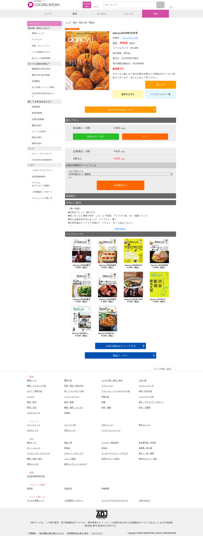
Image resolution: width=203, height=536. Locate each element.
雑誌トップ (31, 442)
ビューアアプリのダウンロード (115, 500)
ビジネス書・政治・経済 (112, 380)
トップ (47, 13)
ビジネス (101, 13)
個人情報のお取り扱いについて (51, 533)
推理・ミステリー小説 (36, 386)
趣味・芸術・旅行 (34, 459)
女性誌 (104, 448)
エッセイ (31, 397)
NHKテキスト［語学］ (111, 459)
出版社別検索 (38, 119)
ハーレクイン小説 (146, 397)
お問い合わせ (144, 500)
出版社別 (68, 488)
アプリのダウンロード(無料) (41, 184)
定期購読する (120, 185)
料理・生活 (31, 407)
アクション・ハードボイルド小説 (116, 391)
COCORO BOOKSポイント (43, 94)
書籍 (74, 13)
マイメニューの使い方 (42, 198)
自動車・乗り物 (145, 448)
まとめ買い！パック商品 (43, 87)
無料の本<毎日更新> (41, 75)
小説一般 (142, 380)
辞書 (103, 402)
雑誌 (155, 13)
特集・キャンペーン (41, 46)
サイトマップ (97, 533)
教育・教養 (69, 402)
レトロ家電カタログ (41, 52)
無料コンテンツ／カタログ (75, 464)
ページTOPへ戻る (162, 369)
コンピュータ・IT (146, 386)
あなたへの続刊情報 (41, 58)
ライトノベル (107, 386)
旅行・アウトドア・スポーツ (151, 402)
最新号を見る (128, 94)
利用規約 (32, 533)
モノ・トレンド (33, 448)
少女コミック (32, 430)
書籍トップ (31, 380)
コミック (128, 13)
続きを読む (120, 228)
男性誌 (91, 22)
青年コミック (144, 425)
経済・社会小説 (145, 391)
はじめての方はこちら (120, 109)
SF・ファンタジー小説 (74, 391)
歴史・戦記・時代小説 (73, 386)
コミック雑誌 (70, 459)
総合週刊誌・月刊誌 (147, 442)
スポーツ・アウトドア (73, 453)
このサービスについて (42, 170)
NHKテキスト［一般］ (148, 459)
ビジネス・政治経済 (110, 442)
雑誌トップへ (120, 355)
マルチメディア (33, 413)
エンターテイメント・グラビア (115, 453)
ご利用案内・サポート (42, 192)
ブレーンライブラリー (42, 153)
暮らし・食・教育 (146, 453)
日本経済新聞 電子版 (36, 476)
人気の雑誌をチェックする (120, 345)
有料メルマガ (32, 464)
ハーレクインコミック (111, 430)
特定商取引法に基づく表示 (77, 533)
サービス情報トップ (35, 500)
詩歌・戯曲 (106, 407)
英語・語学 (31, 402)
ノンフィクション (71, 397)
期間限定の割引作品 (41, 69)
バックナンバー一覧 (161, 94)
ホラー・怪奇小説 (34, 391)
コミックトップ (33, 425)
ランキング (37, 39)
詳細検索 (36, 107)
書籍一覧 (68, 380)
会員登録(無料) (39, 176)
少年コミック (107, 425)
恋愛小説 (105, 397)
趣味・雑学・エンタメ (73, 407)
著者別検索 (37, 113)
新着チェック (38, 33)
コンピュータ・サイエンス (38, 453)
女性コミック (70, 430)
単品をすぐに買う (96, 136)
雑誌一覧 (83, 22)
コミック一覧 (70, 425)
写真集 (67, 413)
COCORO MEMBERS (42, 160)
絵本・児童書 (144, 407)
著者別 (30, 488)
